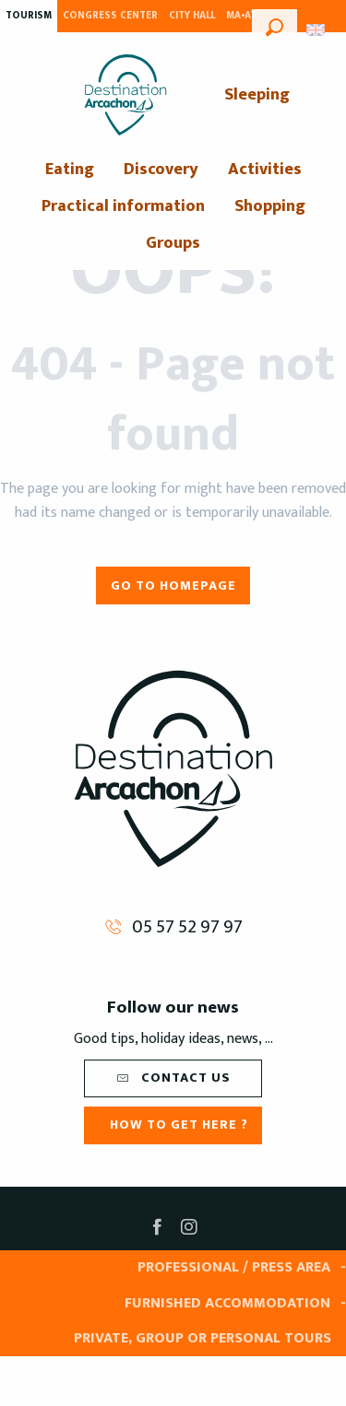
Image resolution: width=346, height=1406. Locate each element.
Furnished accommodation (227, 1303)
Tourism (29, 15)
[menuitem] (125, 95)
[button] (274, 25)
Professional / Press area (233, 1267)
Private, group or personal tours (202, 1338)
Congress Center (110, 15)
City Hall (192, 15)
